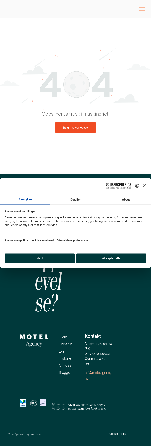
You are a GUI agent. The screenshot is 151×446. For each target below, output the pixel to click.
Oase (38, 434)
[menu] (142, 9)
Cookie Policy (117, 433)
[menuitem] (75, 336)
